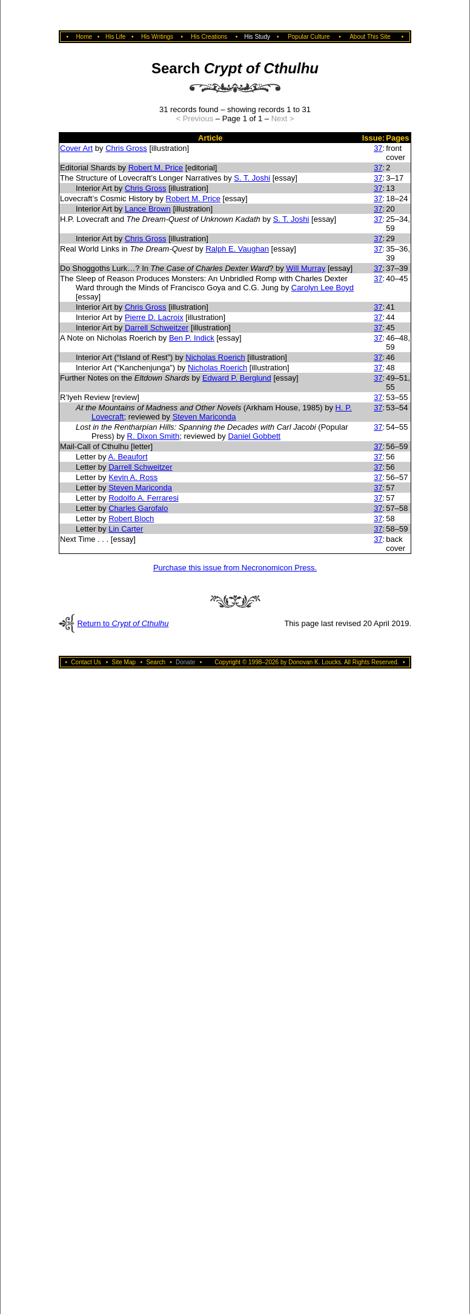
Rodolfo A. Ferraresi (143, 497)
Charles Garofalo (138, 508)
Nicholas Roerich (215, 357)
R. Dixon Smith (153, 436)
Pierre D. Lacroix (154, 317)
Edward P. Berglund (236, 377)
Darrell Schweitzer (156, 327)
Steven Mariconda (204, 416)
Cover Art (76, 148)
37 (378, 148)
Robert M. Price (155, 167)
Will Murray (305, 268)
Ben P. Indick (191, 337)
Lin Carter (125, 528)
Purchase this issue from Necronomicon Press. (235, 567)
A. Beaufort (127, 456)
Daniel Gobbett (254, 436)
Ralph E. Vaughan (237, 248)
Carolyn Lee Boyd (322, 287)
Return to (122, 623)
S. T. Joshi (252, 177)
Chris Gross (126, 148)
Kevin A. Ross (132, 477)
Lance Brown (148, 208)
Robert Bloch (131, 518)
